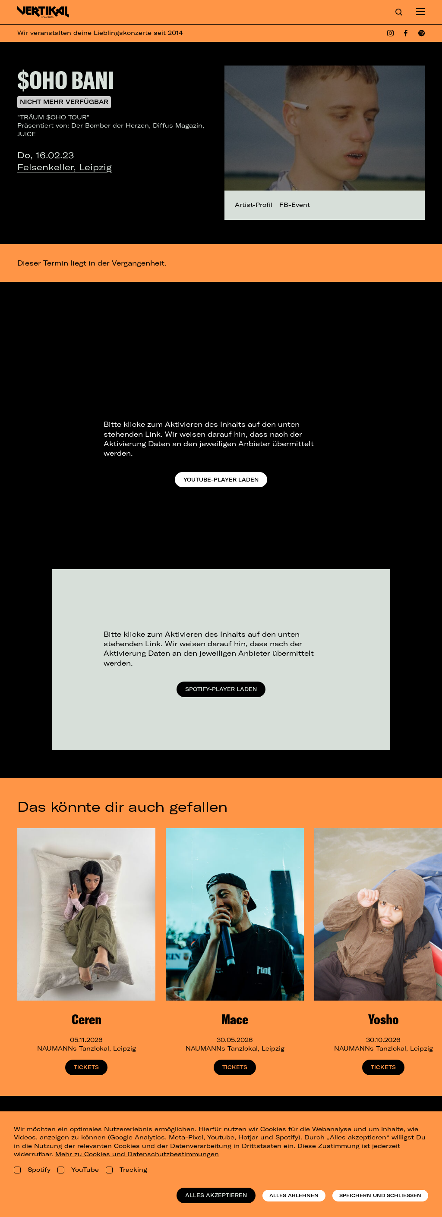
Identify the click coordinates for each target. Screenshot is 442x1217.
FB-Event (294, 205)
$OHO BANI (65, 80)
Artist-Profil (253, 205)
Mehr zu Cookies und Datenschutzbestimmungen (137, 1154)
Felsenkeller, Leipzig (64, 167)
